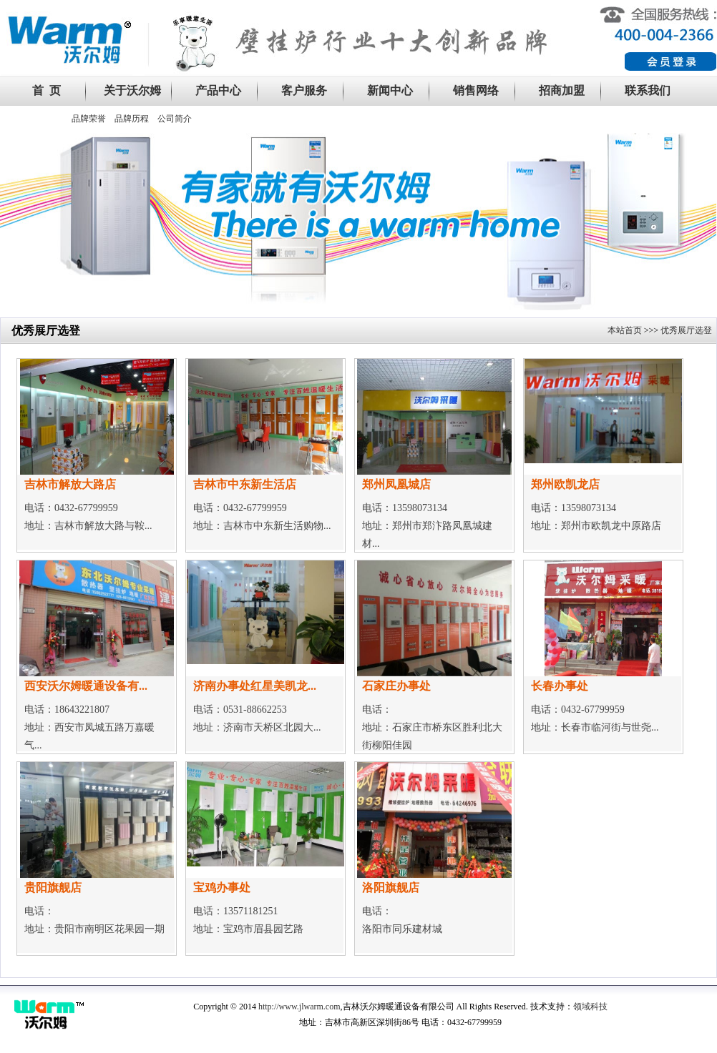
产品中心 (218, 90)
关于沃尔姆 (132, 90)
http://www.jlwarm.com (299, 1007)
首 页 (46, 90)
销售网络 (476, 90)
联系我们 (647, 90)
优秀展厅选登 (686, 330)
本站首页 (625, 330)
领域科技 (590, 1007)
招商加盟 (562, 90)
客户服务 (304, 90)
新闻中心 (390, 90)
